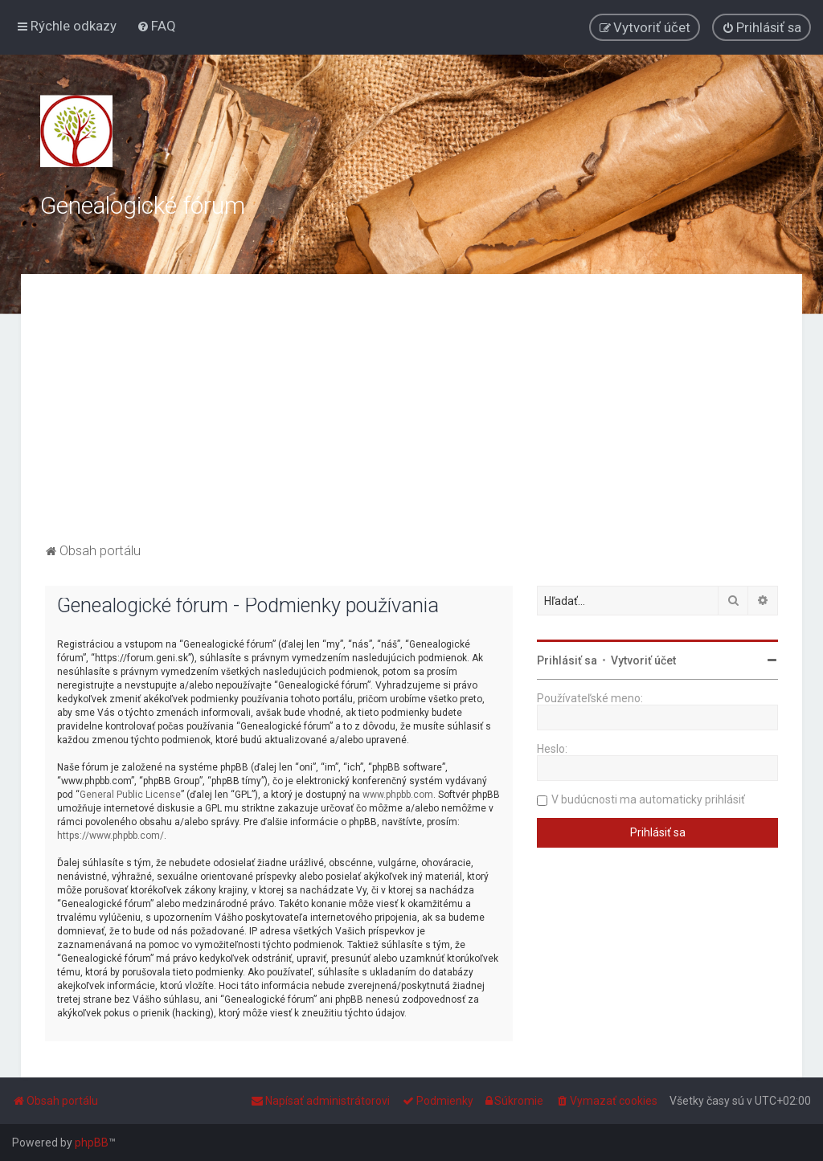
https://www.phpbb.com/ (110, 835)
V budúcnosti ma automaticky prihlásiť (648, 799)
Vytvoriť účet (643, 660)
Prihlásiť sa (567, 660)
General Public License (130, 794)
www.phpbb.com (397, 794)
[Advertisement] (412, 418)
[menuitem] (156, 26)
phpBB (92, 1142)
